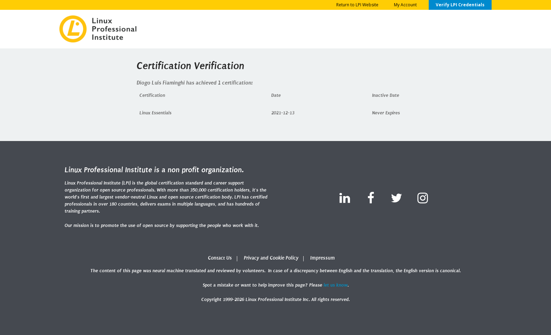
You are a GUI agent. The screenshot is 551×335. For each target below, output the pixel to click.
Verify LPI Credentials (460, 5)
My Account (405, 5)
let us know (336, 285)
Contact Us (220, 258)
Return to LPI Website (357, 5)
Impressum (322, 258)
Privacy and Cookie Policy (271, 258)
